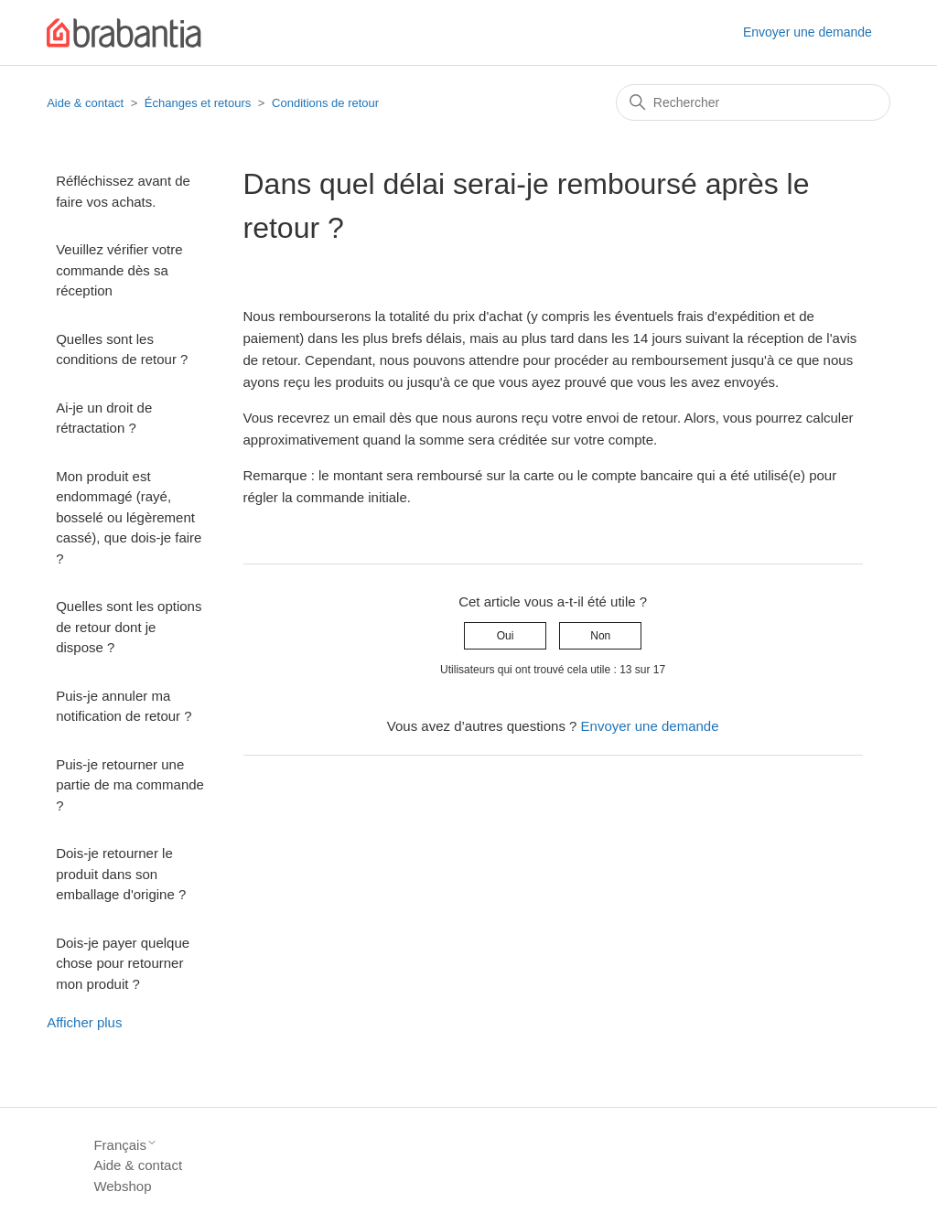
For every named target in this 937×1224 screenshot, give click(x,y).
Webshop (122, 1186)
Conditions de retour (325, 103)
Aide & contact (85, 103)
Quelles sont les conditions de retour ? (122, 349)
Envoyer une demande (807, 32)
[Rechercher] (753, 102)
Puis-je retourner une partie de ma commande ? (130, 785)
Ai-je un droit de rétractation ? (104, 418)
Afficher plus (84, 1022)
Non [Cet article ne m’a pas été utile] (600, 635)
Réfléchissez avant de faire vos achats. (123, 191)
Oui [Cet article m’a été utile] (505, 635)
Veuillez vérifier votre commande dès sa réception (119, 270)
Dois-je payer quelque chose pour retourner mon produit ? (122, 963)
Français (125, 1145)
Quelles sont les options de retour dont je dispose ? (128, 626)
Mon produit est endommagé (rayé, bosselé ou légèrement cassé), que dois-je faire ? (128, 517)
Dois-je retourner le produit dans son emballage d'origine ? (121, 873)
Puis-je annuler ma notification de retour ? (123, 706)
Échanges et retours (198, 103)
